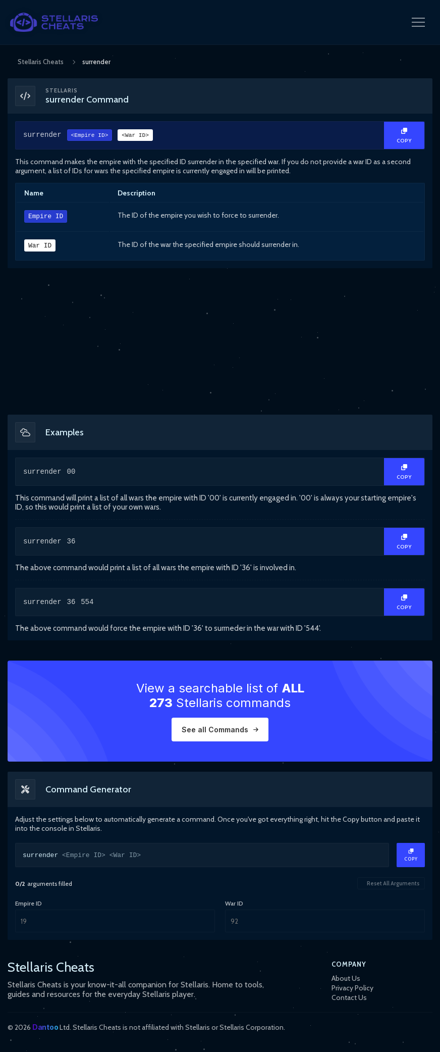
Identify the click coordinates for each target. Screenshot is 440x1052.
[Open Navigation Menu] (418, 22)
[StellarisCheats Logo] (54, 22)
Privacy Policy (352, 987)
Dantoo (45, 1027)
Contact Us (349, 997)
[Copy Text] (404, 135)
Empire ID (45, 216)
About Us (346, 978)
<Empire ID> (89, 136)
